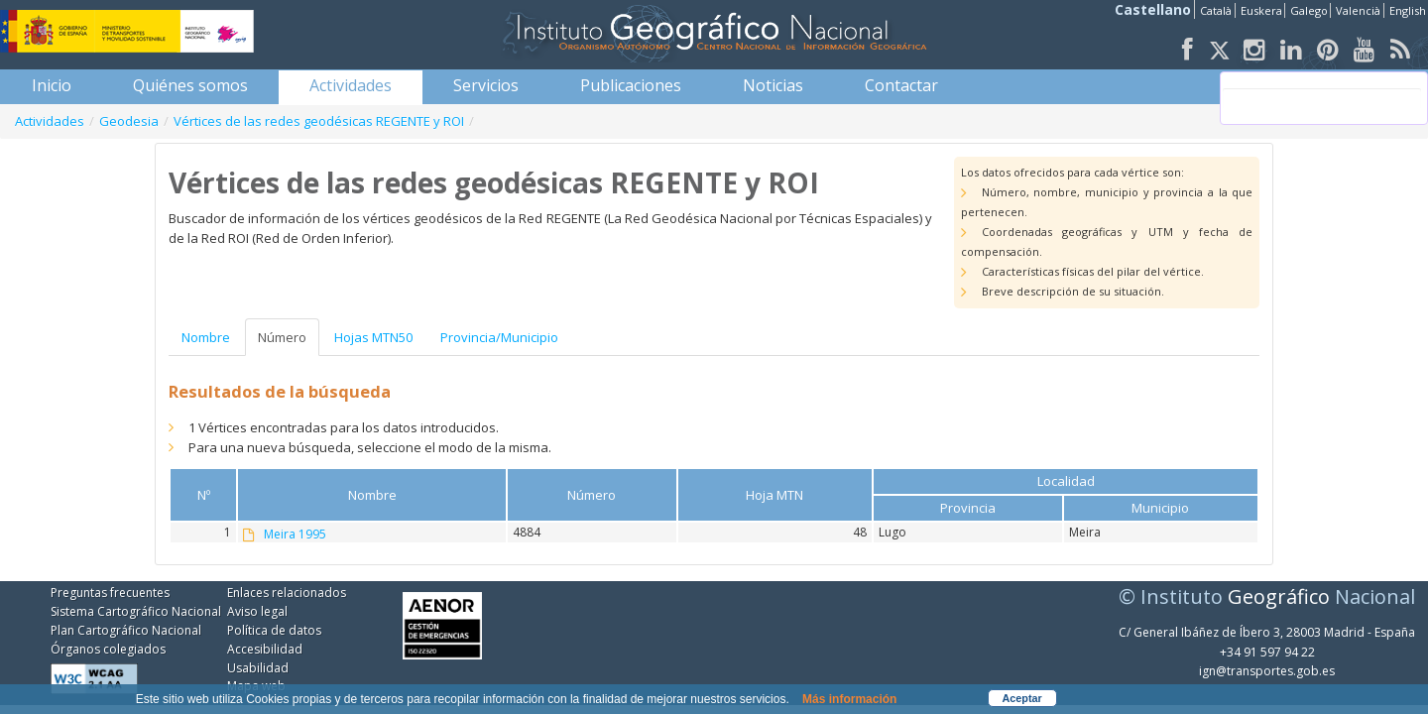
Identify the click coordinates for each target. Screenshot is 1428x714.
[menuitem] (51, 85)
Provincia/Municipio (499, 337)
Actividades (49, 121)
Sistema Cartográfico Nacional (136, 611)
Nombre (205, 337)
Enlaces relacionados (286, 592)
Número (282, 337)
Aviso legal (257, 611)
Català (1216, 10)
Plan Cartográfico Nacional (126, 630)
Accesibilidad (264, 649)
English (1407, 10)
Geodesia (129, 121)
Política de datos (274, 630)
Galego (1309, 10)
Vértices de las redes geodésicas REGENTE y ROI (319, 121)
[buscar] (1322, 98)
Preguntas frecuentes (110, 592)
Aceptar (1022, 698)
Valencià (1358, 10)
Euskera (1261, 10)
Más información (849, 699)
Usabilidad (258, 667)
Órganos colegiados (108, 649)
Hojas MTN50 (373, 337)
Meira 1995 (295, 534)
